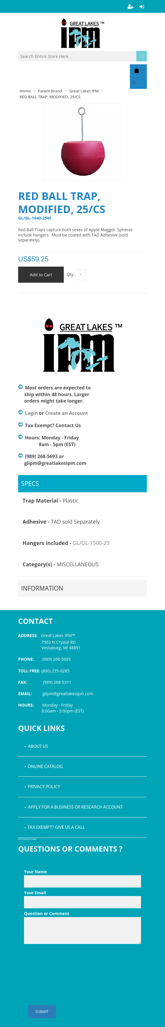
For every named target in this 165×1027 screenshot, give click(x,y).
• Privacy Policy (42, 787)
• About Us (36, 746)
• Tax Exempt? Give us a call (55, 827)
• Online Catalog (44, 766)
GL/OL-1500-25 (91, 542)
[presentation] (68, 960)
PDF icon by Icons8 (27, 839)
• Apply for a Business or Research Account (74, 807)
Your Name (82, 872)
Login (31, 413)
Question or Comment (82, 913)
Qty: (71, 274)
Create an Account (66, 413)
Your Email (82, 893)
